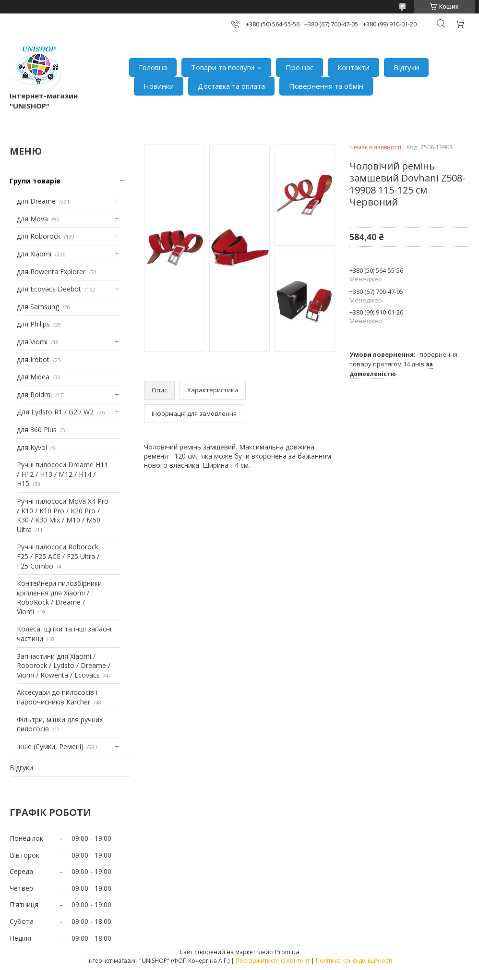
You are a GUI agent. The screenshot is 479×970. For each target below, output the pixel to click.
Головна (153, 67)
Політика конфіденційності (354, 961)
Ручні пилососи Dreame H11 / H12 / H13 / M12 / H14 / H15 (62, 474)
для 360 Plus (37, 429)
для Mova (32, 218)
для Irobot (33, 359)
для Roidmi (34, 394)
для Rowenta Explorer (51, 271)
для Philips (33, 323)
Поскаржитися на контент (273, 961)
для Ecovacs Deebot (49, 288)
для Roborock (38, 236)
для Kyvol (32, 447)
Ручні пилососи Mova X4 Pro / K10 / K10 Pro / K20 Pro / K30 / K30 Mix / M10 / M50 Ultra (62, 515)
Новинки (159, 86)
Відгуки (406, 67)
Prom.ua (287, 951)
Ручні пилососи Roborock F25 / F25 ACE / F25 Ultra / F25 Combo (58, 556)
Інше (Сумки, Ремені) (50, 746)
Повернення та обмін (326, 86)
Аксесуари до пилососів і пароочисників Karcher (57, 697)
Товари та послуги (222, 67)
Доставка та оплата (231, 86)
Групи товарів (35, 180)
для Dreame (36, 201)
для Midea (33, 376)
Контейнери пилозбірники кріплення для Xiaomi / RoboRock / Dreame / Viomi (59, 597)
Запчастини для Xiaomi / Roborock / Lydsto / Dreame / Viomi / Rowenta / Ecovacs (63, 665)
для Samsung (38, 306)
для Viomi (32, 341)
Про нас (299, 67)
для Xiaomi (34, 253)
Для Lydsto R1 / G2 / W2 (55, 411)
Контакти (353, 67)
